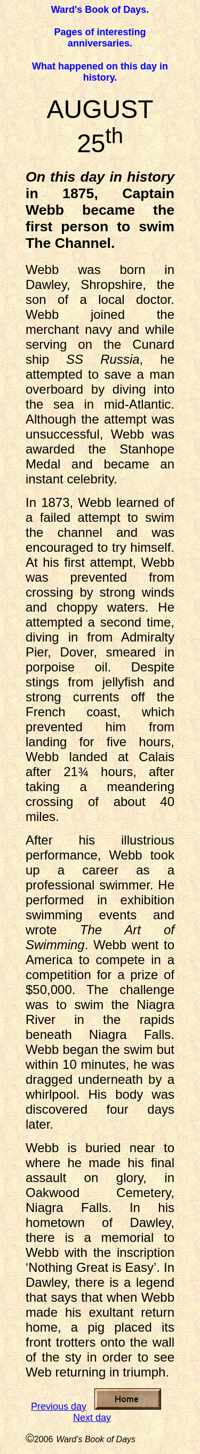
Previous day (58, 1406)
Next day (92, 1417)
